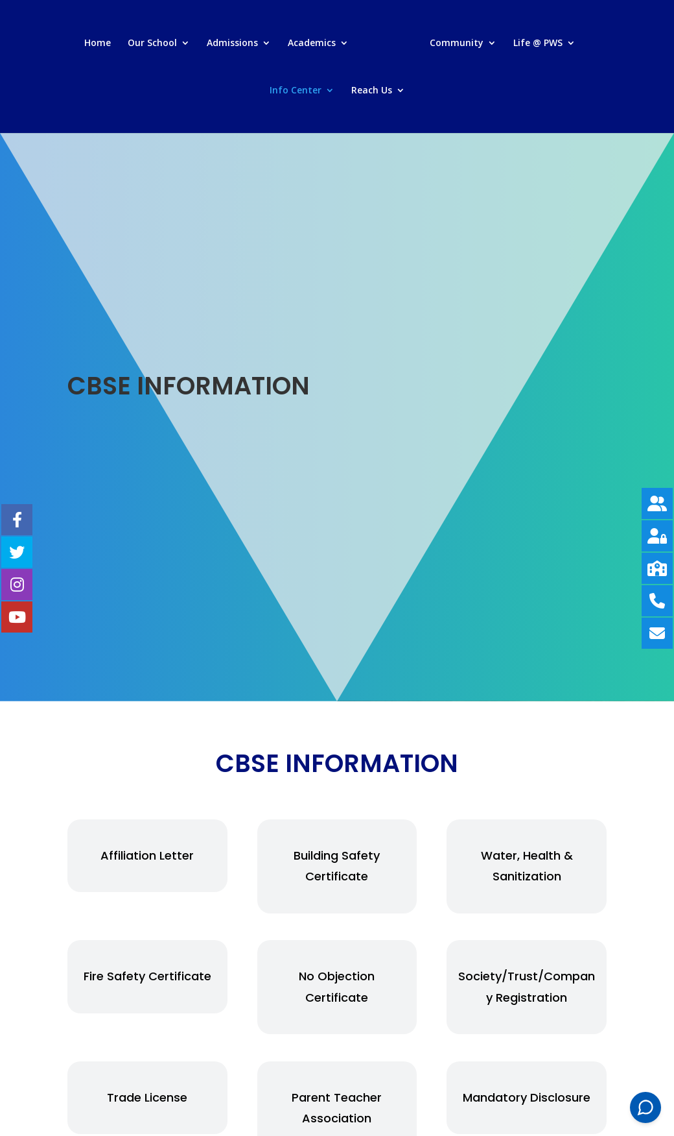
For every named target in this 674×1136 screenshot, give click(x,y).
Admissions (232, 43)
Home (97, 43)
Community (456, 43)
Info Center (295, 91)
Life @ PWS (538, 43)
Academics (312, 43)
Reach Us (371, 91)
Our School (152, 43)
